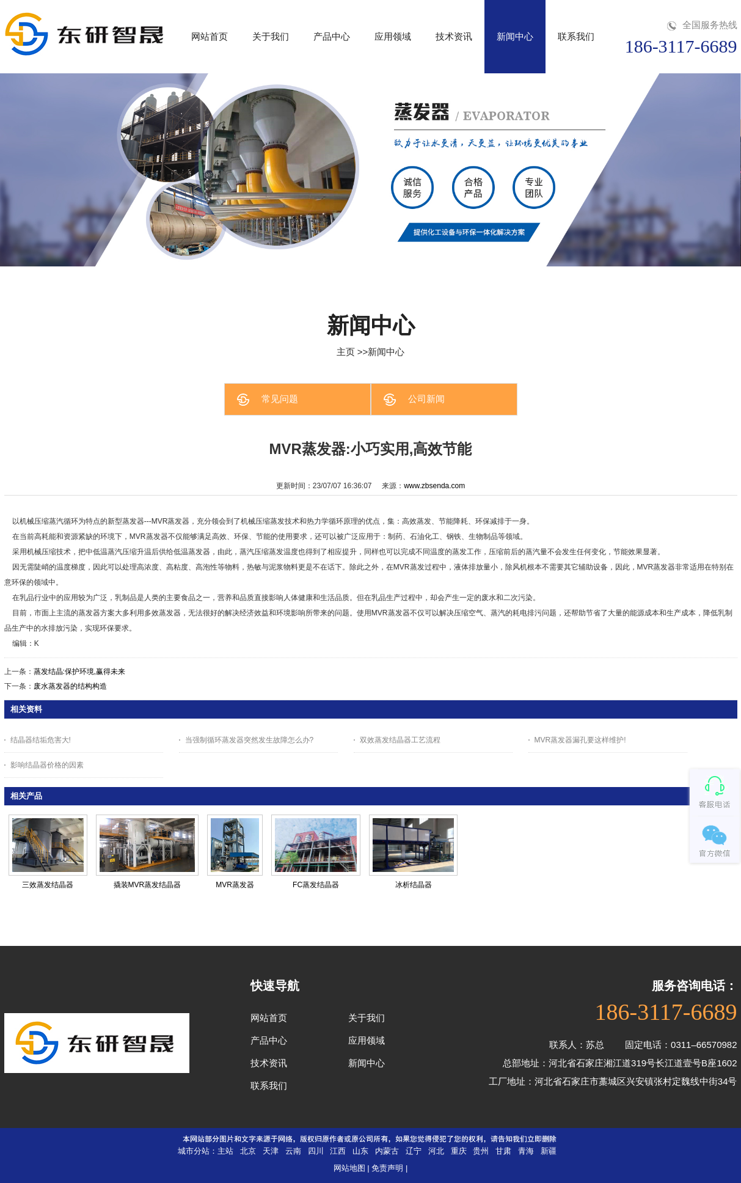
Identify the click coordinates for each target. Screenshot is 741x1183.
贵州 (481, 1151)
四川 (316, 1151)
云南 (293, 1151)
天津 (271, 1151)
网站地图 (349, 1168)
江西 (338, 1151)
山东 (360, 1151)
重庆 (459, 1151)
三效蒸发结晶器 (47, 885)
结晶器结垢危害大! (40, 740)
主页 (346, 351)
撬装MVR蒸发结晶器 (147, 885)
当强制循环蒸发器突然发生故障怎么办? (249, 740)
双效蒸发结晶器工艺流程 (400, 740)
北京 (248, 1151)
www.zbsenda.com (434, 486)
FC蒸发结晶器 (316, 885)
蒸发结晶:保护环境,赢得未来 (80, 671)
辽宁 (414, 1151)
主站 (225, 1151)
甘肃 (503, 1151)
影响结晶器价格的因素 (47, 765)
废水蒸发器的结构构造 (70, 686)
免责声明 (387, 1168)
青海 (526, 1151)
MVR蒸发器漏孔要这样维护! (580, 740)
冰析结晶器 (413, 885)
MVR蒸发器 (235, 885)
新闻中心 (386, 351)
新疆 (549, 1151)
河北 (436, 1151)
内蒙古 (387, 1151)
